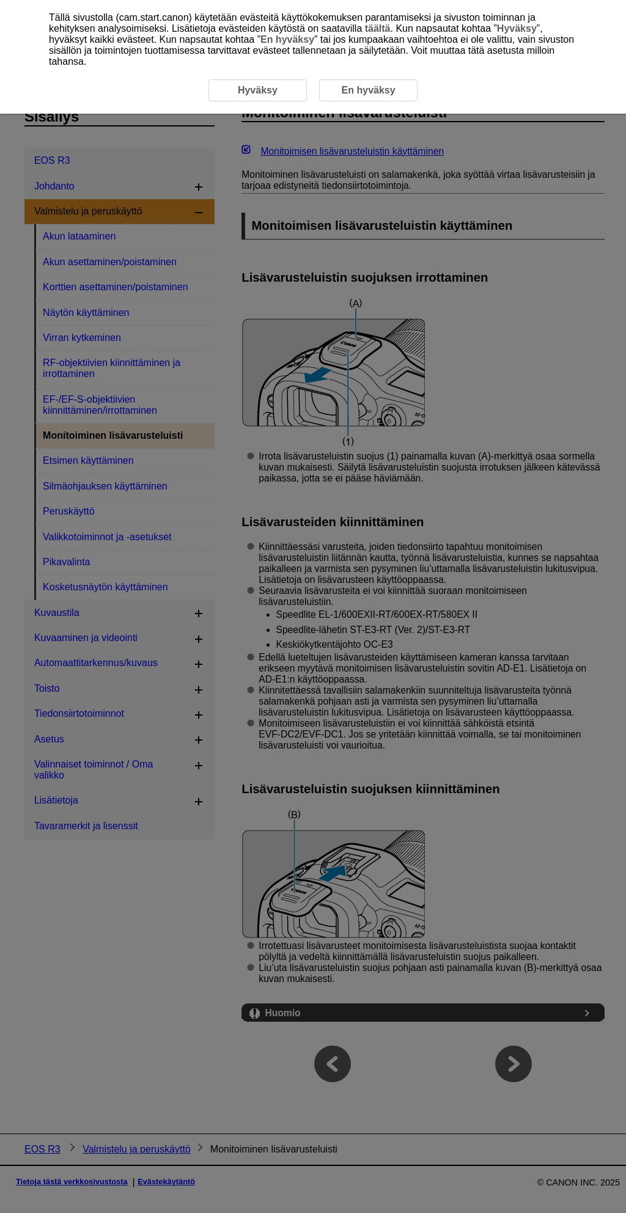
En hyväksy (287, 39)
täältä (378, 28)
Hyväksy (517, 28)
